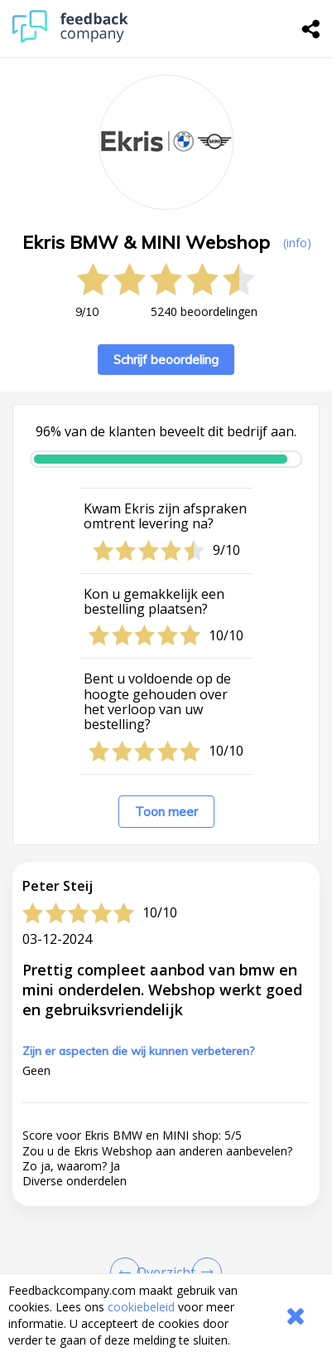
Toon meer (166, 812)
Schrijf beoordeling (166, 359)
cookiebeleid (141, 1307)
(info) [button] (297, 242)
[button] (166, 1212)
